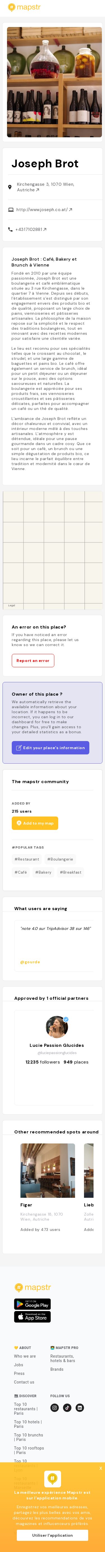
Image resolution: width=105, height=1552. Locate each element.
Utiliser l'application (52, 1535)
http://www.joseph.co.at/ (44, 209)
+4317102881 (30, 229)
